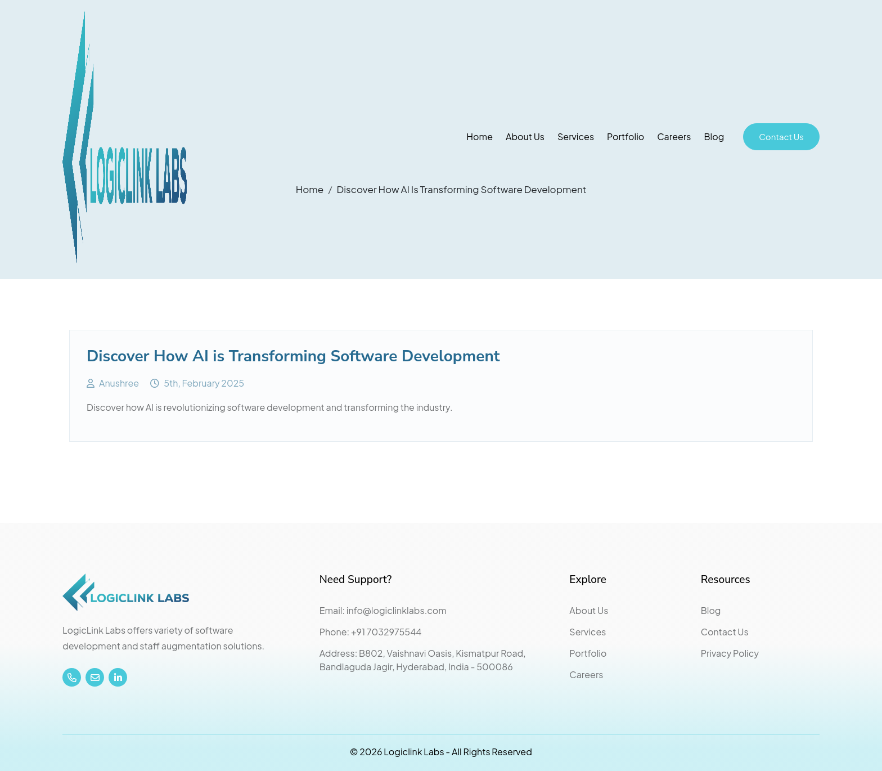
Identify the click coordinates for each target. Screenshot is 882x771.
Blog (714, 136)
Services (575, 136)
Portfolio (625, 136)
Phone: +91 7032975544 (371, 632)
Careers (674, 136)
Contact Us (781, 136)
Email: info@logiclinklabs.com (383, 610)
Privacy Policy (730, 653)
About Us (525, 136)
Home (479, 136)
